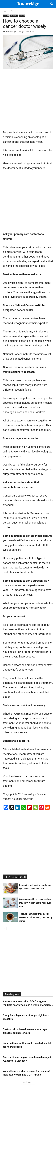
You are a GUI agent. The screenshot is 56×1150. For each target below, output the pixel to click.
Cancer (14, 11)
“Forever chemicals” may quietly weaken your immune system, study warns (35, 917)
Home (5, 11)
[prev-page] (5, 928)
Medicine (14, 16)
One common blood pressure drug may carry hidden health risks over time (35, 903)
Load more (28, 1082)
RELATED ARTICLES (15, 877)
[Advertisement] (28, 101)
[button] (5, 4)
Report (22, 16)
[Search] (52, 4)
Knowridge (11, 31)
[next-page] (9, 928)
